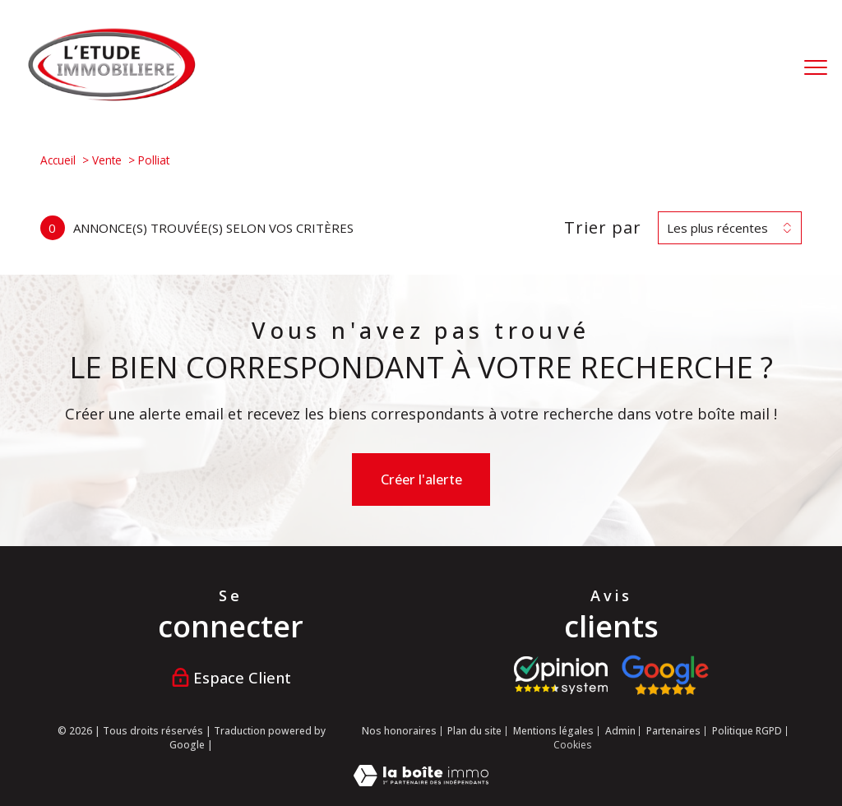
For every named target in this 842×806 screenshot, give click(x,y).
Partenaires (673, 731)
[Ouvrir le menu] (815, 67)
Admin (620, 731)
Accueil (58, 160)
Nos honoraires (399, 731)
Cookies (572, 745)
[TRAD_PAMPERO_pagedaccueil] (112, 97)
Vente (107, 160)
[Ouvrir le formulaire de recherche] (763, 67)
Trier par (602, 228)
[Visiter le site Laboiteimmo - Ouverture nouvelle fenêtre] (421, 781)
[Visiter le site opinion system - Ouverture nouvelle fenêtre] (561, 675)
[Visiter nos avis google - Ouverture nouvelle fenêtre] (665, 675)
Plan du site (474, 731)
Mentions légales (553, 731)
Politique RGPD (747, 731)
